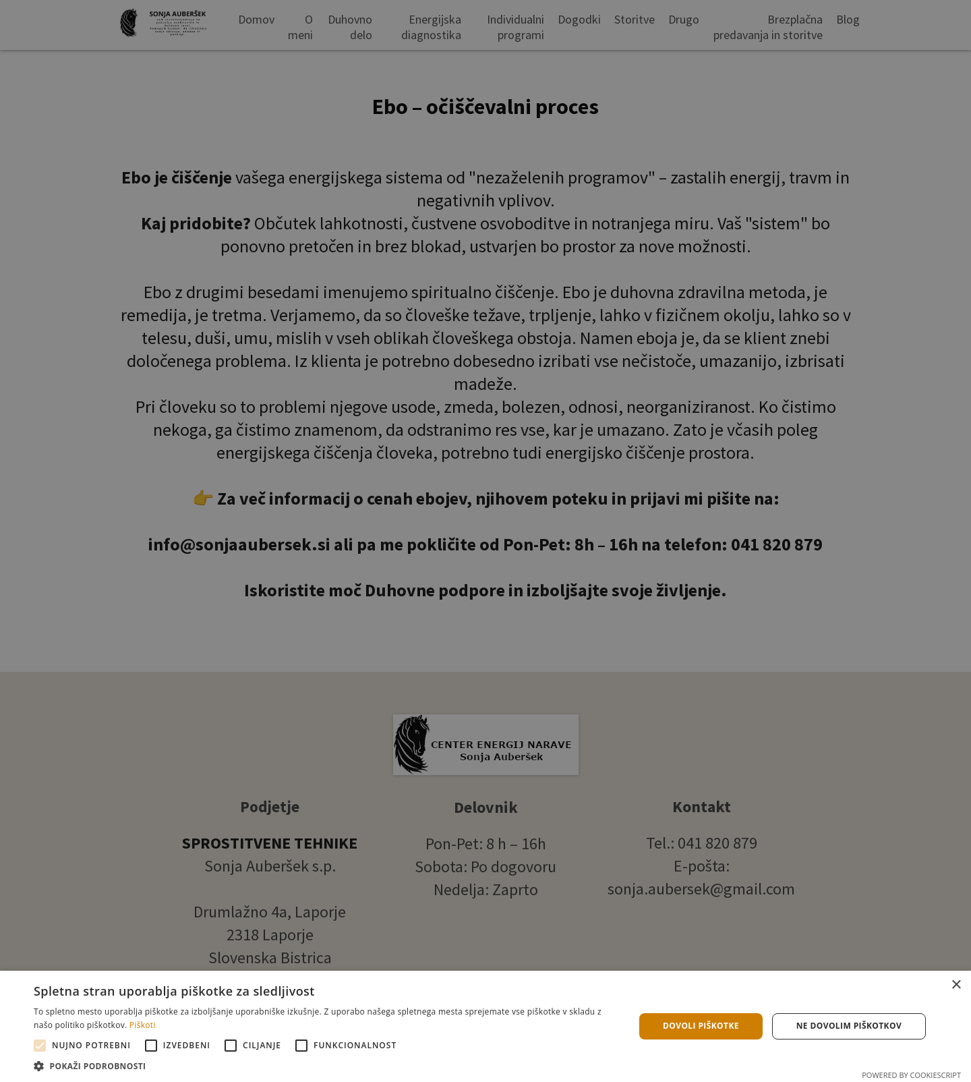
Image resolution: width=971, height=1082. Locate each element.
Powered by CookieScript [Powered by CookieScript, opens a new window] (911, 1075)
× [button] (956, 985)
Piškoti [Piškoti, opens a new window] (142, 1025)
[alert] (485, 541)
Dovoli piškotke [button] (701, 1025)
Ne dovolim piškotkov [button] (849, 1025)
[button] (325, 1065)
